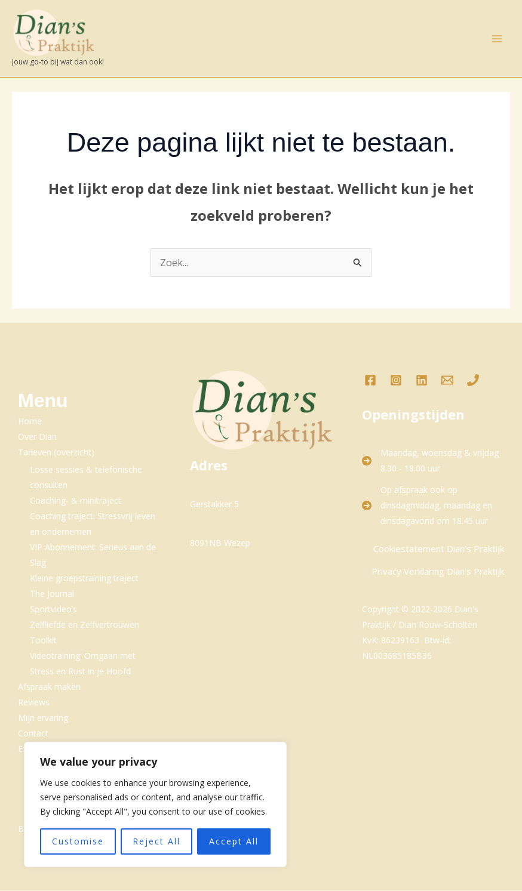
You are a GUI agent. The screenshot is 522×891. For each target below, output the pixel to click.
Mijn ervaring (43, 718)
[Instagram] (396, 380)
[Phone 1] (473, 380)
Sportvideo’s (53, 609)
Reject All (156, 841)
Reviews (34, 702)
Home (30, 421)
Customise (78, 841)
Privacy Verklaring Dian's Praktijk (437, 572)
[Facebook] (370, 380)
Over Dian (37, 437)
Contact (33, 733)
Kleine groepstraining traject (84, 578)
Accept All (234, 841)
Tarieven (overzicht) (56, 452)
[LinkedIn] (421, 380)
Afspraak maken (49, 687)
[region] (155, 804)
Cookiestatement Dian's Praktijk (438, 549)
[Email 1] (447, 380)
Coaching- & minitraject (75, 501)
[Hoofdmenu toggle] (497, 39)
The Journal (52, 594)
